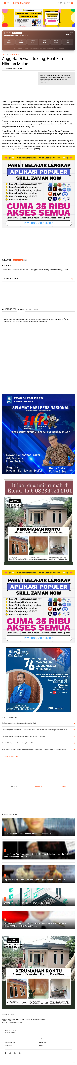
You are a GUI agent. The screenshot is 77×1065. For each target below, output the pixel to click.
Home (4, 54)
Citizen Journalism (10, 1042)
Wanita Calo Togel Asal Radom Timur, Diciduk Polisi (27, 903)
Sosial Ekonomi (14, 54)
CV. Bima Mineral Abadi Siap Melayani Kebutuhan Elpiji (28, 833)
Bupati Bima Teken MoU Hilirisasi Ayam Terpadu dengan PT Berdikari (34, 880)
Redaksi (40, 1039)
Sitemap (40, 1045)
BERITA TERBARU (10, 757)
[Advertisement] (17, 84)
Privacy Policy (42, 1042)
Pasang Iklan (8, 1045)
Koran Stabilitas (21, 3)
